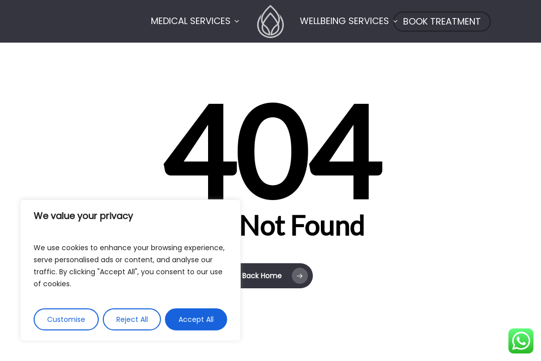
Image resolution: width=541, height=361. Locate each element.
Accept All (196, 319)
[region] (130, 270)
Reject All (132, 319)
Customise (66, 319)
